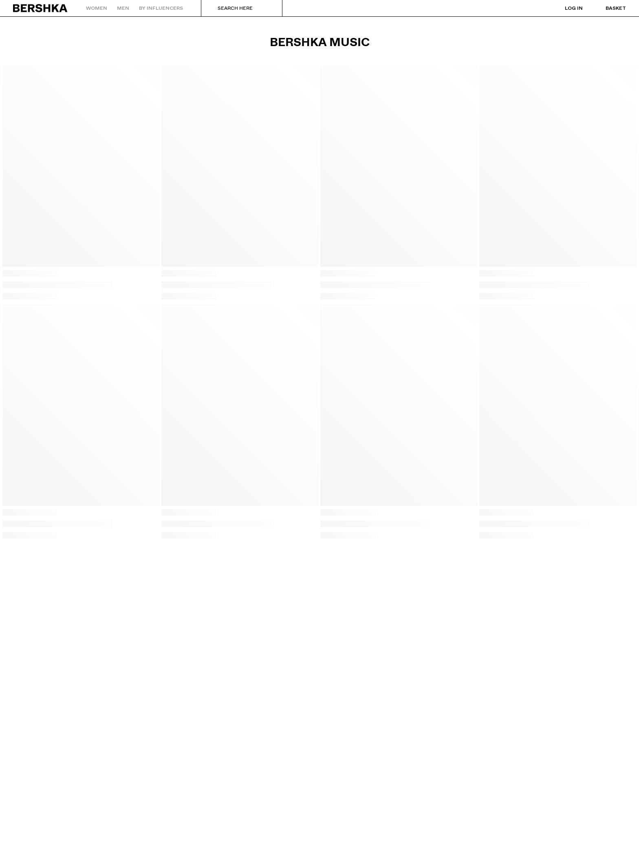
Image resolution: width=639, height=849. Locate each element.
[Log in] (566, 8)
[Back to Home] (40, 8)
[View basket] (607, 8)
